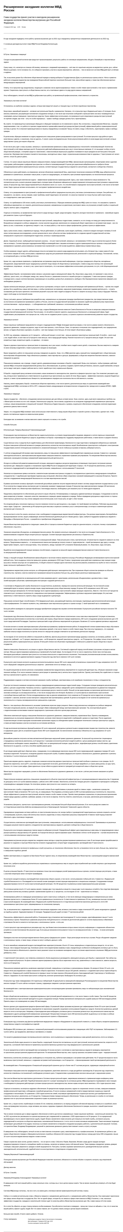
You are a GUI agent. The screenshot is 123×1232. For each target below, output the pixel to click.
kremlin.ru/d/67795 (44, 1223)
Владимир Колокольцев (49, 44)
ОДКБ (114, 386)
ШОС (7, 388)
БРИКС (108, 386)
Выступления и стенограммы (54, 1219)
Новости (44, 1219)
